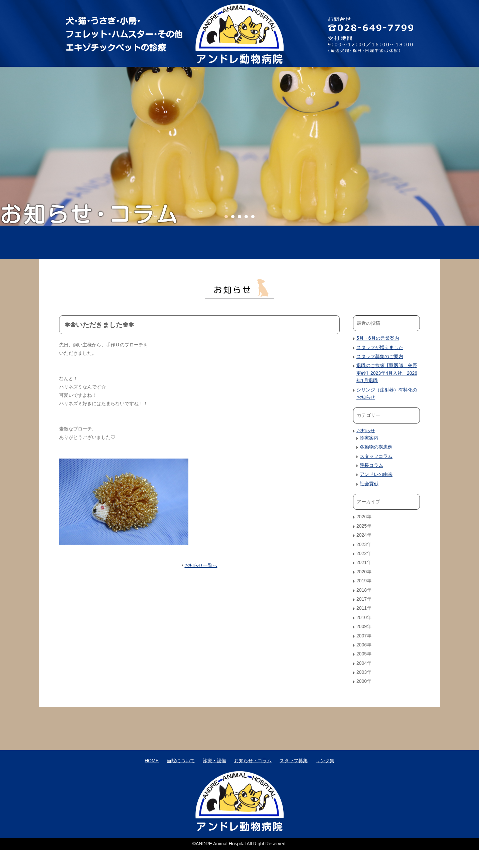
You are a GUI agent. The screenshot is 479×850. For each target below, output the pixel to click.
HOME (95, 242)
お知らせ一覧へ (200, 565)
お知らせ (365, 430)
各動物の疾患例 (376, 447)
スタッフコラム (376, 456)
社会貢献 (369, 483)
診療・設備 (239, 242)
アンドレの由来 (376, 474)
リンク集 (325, 760)
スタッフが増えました (379, 347)
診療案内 (369, 438)
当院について (167, 242)
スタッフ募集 (384, 242)
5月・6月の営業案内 (377, 338)
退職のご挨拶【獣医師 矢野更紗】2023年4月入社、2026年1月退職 (386, 373)
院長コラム (371, 465)
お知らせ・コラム (312, 242)
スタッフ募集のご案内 (379, 356)
